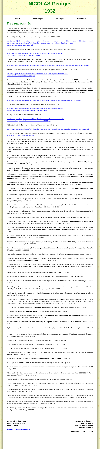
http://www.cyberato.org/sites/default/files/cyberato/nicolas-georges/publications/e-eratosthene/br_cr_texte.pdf (44, 100)
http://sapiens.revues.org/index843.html (20, 135)
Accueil (17, 19)
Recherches (81, 19)
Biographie (60, 19)
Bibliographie (38, 19)
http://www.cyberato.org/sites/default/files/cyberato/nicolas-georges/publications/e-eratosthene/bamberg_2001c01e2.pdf (48, 129)
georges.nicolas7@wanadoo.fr (18, 429)
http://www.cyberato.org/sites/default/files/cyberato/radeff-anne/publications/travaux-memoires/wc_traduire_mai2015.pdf (48, 65)
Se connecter (50, 439)
